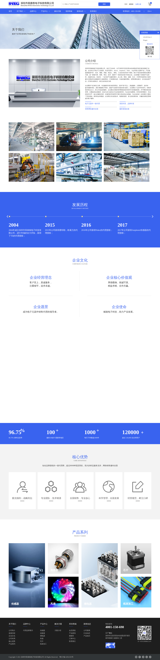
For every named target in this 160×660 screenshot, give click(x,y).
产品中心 (45, 11)
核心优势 (12, 641)
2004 (13, 225)
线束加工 (43, 644)
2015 (50, 225)
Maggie (145, 40)
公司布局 (12, 638)
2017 (122, 225)
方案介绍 (58, 630)
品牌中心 (33, 11)
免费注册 (138, 4)
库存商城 (72, 624)
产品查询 (72, 633)
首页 (10, 11)
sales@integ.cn (147, 37)
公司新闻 (87, 630)
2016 (86, 225)
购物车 (71, 636)
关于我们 (21, 11)
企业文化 (12, 636)
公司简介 (12, 630)
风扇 (41, 638)
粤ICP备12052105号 (66, 657)
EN (149, 11)
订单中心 (72, 638)
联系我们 (93, 11)
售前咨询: (108, 624)
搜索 (104, 4)
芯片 (41, 641)
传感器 (42, 630)
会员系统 (72, 630)
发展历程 (12, 633)
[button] (7, 216)
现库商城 (69, 11)
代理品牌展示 (28, 630)
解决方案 (57, 11)
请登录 (131, 4)
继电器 (42, 636)
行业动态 (87, 633)
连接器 (42, 633)
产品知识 (87, 636)
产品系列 (12, 644)
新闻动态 (81, 11)
